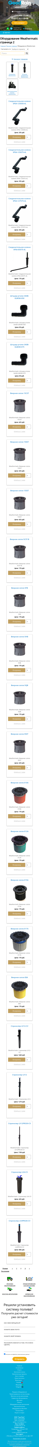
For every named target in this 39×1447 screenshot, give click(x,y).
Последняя (5, 1271)
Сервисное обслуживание (19, 1398)
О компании (19, 1368)
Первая (5, 1268)
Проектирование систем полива (20, 1394)
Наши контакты (19, 1378)
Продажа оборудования (19, 1392)
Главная (19, 1366)
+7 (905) (19, 18)
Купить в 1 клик (19, 142)
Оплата (19, 1402)
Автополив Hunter (19, 1406)
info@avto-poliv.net (20, 11)
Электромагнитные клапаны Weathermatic (12, 92)
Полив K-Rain (20, 1410)
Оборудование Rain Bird (19, 1408)
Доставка (19, 1400)
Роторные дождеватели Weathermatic (24, 75)
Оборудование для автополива (19, 1404)
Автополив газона (19, 1372)
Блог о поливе (19, 1376)
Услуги (19, 1370)
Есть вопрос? (19, 23)
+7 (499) (19, 15)
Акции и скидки (19, 1412)
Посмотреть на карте (19, 1438)
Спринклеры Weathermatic (12, 74)
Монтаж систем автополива (19, 1396)
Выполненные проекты (19, 1374)
